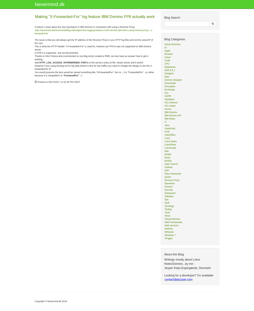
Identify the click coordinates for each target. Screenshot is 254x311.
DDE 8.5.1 (170, 70)
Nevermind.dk (50, 4)
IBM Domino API (173, 115)
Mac (167, 151)
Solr (167, 199)
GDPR (168, 96)
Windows (169, 232)
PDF (167, 170)
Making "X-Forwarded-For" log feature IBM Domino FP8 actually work (95, 16)
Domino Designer (173, 80)
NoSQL (168, 160)
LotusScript (170, 148)
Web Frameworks (173, 222)
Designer (169, 73)
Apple (167, 50)
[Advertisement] (59, 118)
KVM (167, 131)
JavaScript (170, 128)
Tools (167, 212)
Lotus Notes (171, 141)
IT (166, 122)
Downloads (170, 83)
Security (169, 190)
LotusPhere (170, 144)
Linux (167, 138)
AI (166, 47)
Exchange (170, 89)
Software (169, 196)
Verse (167, 215)
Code (167, 60)
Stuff (167, 203)
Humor (168, 109)
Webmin (169, 228)
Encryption (170, 86)
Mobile (168, 154)
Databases (170, 67)
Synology (169, 206)
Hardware (169, 99)
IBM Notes (170, 118)
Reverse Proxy (172, 180)
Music (168, 157)
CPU (167, 63)
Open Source (171, 164)
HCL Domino (171, 102)
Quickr (168, 177)
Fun (166, 93)
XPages (169, 238)
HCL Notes (170, 105)
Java (167, 125)
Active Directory (172, 44)
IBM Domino (171, 112)
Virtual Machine (172, 219)
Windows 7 (170, 235)
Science (169, 186)
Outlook (168, 167)
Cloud (168, 57)
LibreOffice (170, 135)
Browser (169, 54)
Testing (168, 209)
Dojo (167, 76)
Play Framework (173, 173)
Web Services (172, 225)
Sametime (170, 183)
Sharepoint (170, 193)
